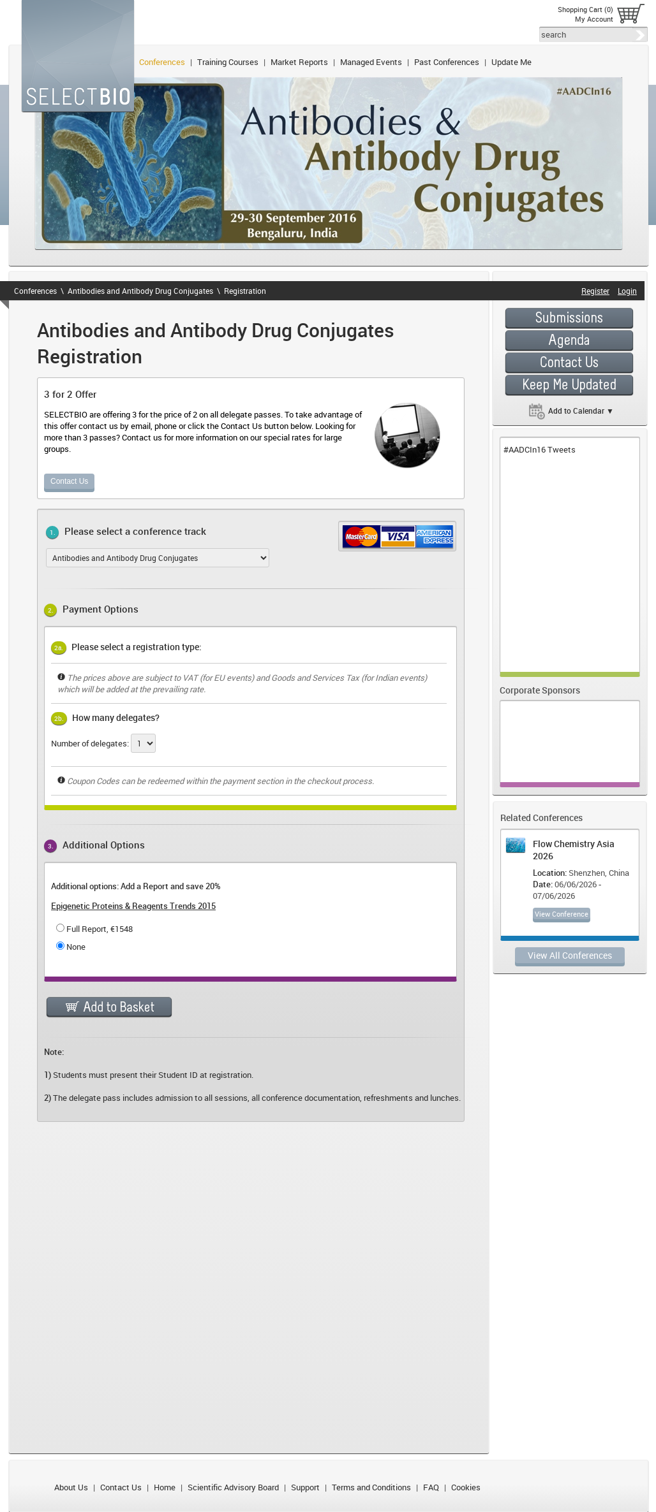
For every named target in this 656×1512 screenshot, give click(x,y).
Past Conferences (446, 62)
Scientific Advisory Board (233, 1487)
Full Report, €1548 (99, 928)
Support (305, 1487)
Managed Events (371, 62)
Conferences (162, 62)
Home (164, 1487)
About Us (71, 1487)
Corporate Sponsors (540, 690)
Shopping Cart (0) (585, 9)
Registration (245, 291)
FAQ (431, 1487)
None (76, 946)
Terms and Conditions (371, 1487)
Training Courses (227, 62)
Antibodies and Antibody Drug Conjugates (140, 291)
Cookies (466, 1487)
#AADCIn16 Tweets (539, 449)
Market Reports (299, 62)
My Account (594, 19)
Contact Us (69, 481)
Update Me (511, 62)
